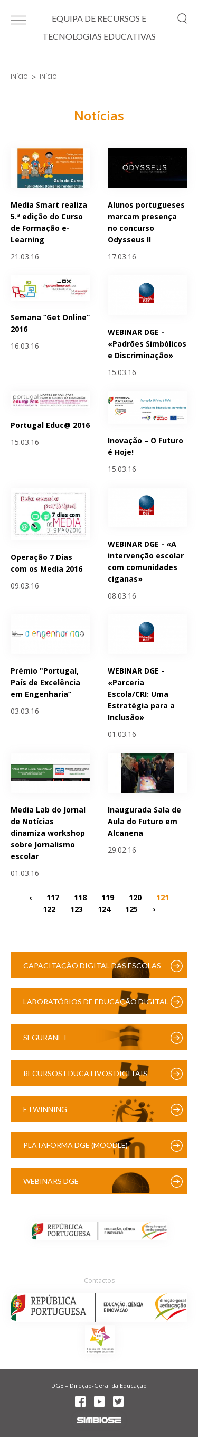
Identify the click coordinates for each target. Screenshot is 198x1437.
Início (19, 76)
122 (49, 909)
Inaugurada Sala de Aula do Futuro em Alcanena (144, 821)
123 (76, 909)
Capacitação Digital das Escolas (92, 965)
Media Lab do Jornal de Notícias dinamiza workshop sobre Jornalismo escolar (48, 833)
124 (104, 909)
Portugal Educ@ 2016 (50, 425)
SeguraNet (45, 1037)
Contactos (99, 1280)
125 (131, 909)
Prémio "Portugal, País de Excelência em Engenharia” (45, 682)
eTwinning (45, 1109)
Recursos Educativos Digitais (85, 1073)
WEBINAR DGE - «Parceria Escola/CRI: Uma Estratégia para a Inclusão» (141, 694)
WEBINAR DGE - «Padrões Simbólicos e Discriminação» (147, 343)
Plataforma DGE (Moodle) (75, 1145)
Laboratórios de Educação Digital (95, 1001)
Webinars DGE (51, 1181)
